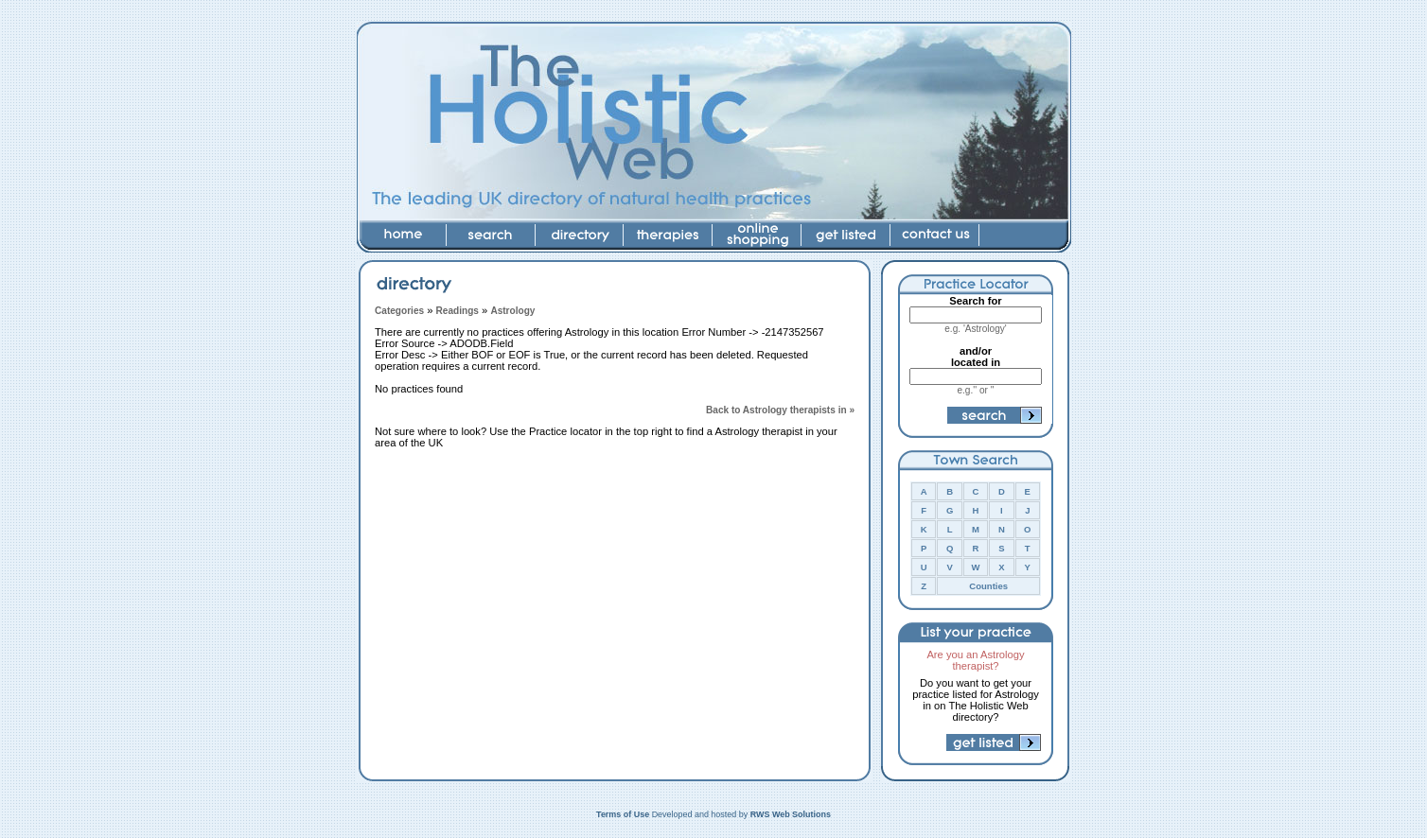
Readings (457, 311)
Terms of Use (622, 814)
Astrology (512, 311)
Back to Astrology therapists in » (780, 410)
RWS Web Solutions (790, 814)
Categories (399, 311)
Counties (988, 586)
